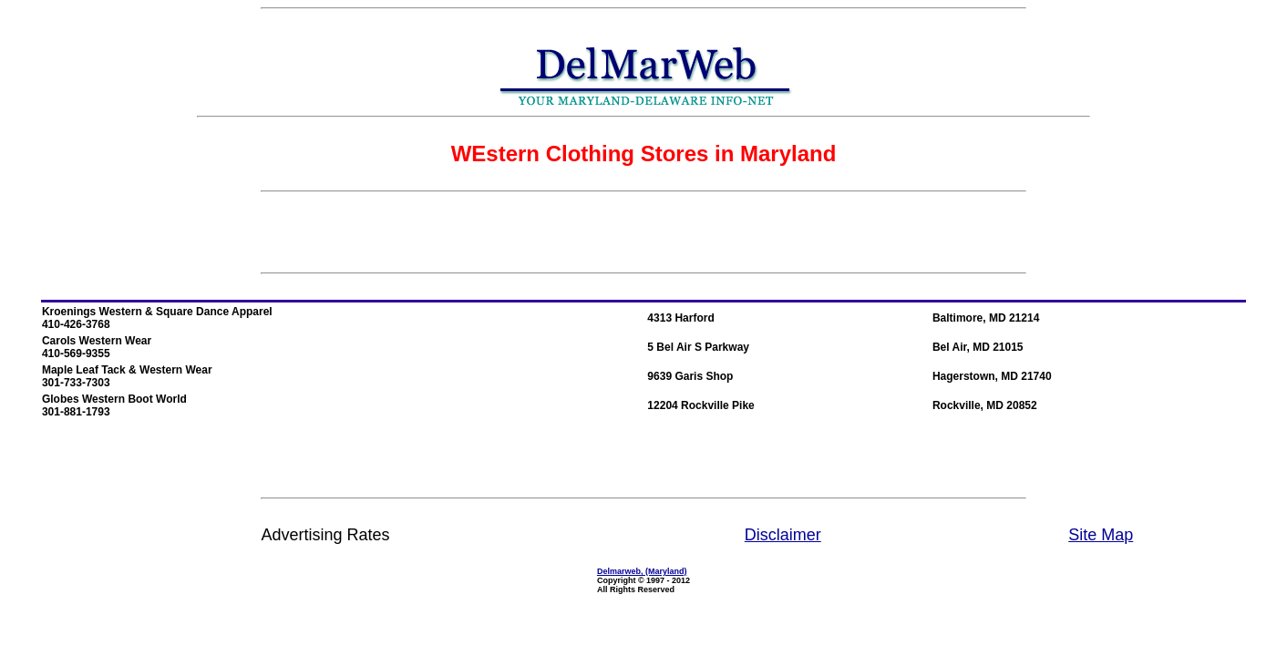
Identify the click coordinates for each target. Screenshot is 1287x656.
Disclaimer (783, 535)
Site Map (1100, 535)
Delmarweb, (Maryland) (642, 571)
